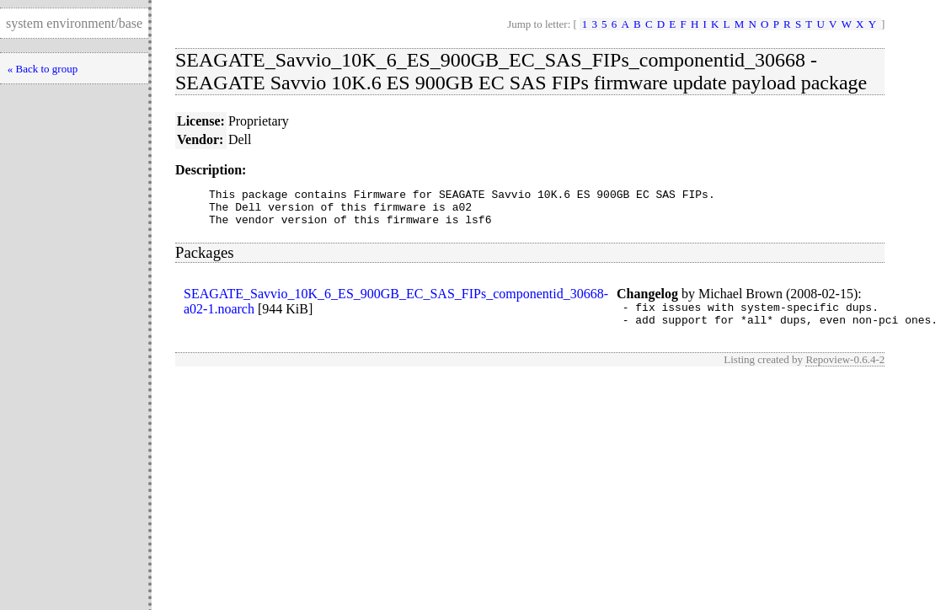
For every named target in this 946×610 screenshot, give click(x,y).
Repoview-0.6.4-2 (845, 372)
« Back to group (42, 68)
